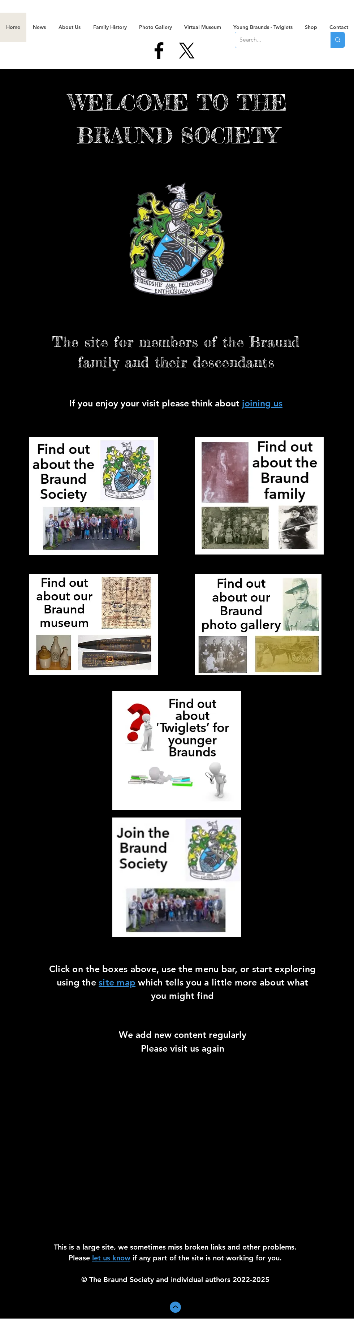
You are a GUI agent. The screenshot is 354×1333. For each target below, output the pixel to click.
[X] (187, 50)
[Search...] (277, 40)
